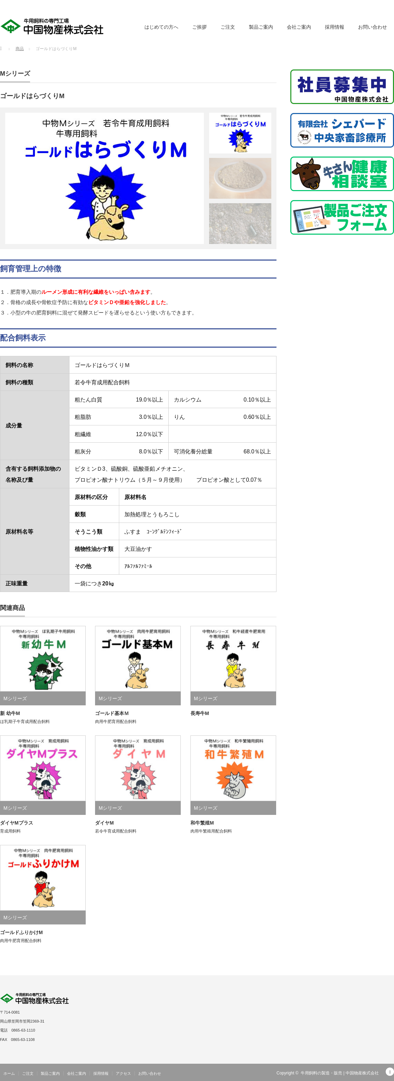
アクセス (123, 1073)
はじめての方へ (161, 27)
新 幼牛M (10, 713)
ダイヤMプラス (16, 823)
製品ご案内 (261, 27)
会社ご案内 (299, 27)
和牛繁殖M (202, 823)
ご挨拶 (199, 27)
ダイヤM (104, 823)
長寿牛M (199, 713)
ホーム (9, 1073)
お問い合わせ (372, 27)
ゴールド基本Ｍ (112, 713)
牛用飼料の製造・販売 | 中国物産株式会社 (340, 1073)
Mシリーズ (15, 73)
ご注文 (228, 27)
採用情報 (334, 27)
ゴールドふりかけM (21, 932)
